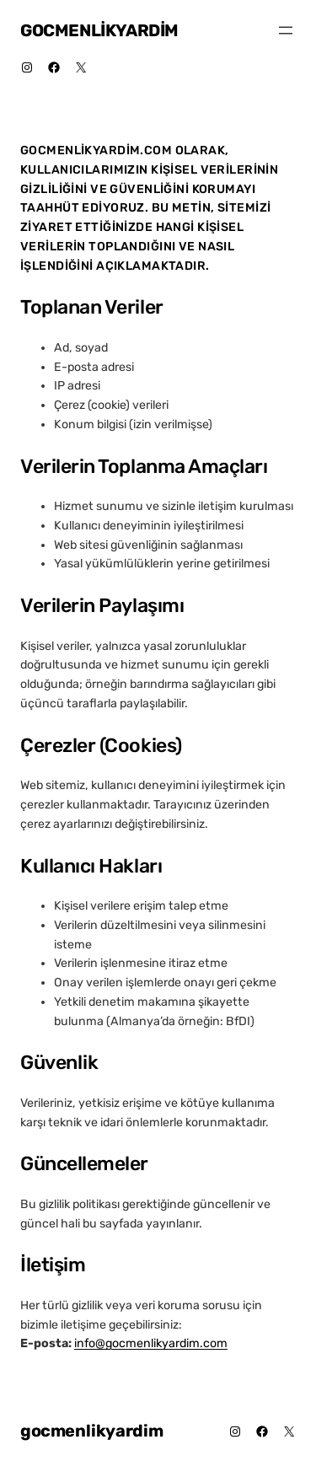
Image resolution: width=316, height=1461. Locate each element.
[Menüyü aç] (286, 30)
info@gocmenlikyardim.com (151, 1343)
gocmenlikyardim (99, 30)
